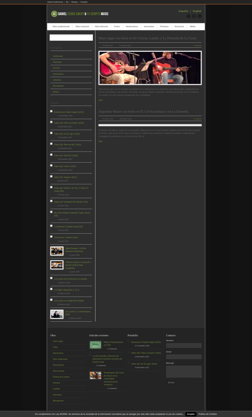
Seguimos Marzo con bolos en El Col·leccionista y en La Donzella (143, 111)
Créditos (56, 389)
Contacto (83, 2)
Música (56, 92)
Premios (164, 26)
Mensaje (170, 363)
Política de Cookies (61, 377)
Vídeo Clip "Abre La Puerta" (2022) (69, 123)
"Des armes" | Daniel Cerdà (65, 237)
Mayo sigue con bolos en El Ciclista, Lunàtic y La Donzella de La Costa (147, 38)
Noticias (74, 2)
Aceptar (191, 414)
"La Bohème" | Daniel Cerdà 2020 (68, 227)
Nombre (169, 340)
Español (183, 11)
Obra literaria (101, 26)
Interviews (149, 26)
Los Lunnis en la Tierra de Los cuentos (70, 279)
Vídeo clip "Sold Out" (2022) (66, 155)
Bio (67, 2)
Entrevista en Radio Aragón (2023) (69, 112)
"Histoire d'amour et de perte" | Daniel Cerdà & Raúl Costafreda (78, 265)
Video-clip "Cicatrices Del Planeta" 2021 (71, 202)
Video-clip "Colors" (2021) (65, 166)
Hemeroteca (132, 26)
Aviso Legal (58, 341)
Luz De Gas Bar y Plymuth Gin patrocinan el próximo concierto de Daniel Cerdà (107, 359)
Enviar (171, 382)
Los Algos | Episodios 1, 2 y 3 (66, 290)
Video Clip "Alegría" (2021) (65, 177)
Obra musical (82, 26)
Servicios (179, 26)
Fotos (117, 26)
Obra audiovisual (61, 26)
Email (168, 352)
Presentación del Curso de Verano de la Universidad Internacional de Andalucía (114, 379)
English (197, 11)
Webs (192, 26)
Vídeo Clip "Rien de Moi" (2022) (67, 145)
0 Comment (198, 45)
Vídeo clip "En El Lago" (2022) (67, 134)
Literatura (57, 80)
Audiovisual (58, 56)
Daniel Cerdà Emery (55, 2)
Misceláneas (58, 86)
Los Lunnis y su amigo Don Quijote (69, 301)
